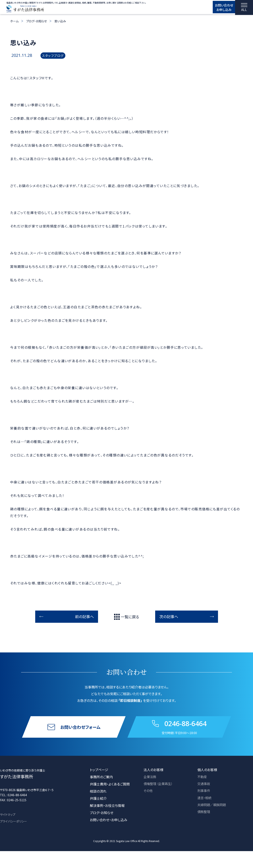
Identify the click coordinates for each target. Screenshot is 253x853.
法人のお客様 (153, 771)
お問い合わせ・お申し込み (108, 821)
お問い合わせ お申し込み (219, 8)
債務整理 (204, 814)
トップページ (99, 771)
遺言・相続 (205, 800)
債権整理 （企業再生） (159, 785)
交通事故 (204, 785)
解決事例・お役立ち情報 (107, 807)
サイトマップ (7, 816)
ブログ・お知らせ (36, 21)
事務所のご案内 (101, 778)
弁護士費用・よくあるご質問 (110, 785)
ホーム (14, 21)
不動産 (202, 778)
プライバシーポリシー (13, 823)
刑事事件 (204, 793)
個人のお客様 (207, 771)
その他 (148, 793)
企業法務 (150, 778)
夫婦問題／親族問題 (212, 807)
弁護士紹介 (98, 800)
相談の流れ (98, 793)
